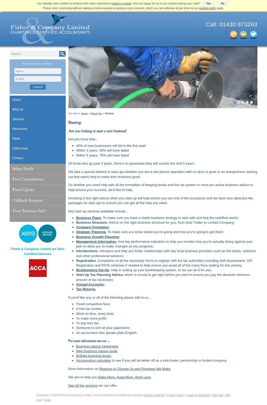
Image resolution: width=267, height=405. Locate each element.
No (222, 3)
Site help (218, 395)
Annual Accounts (90, 284)
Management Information (96, 242)
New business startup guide (97, 351)
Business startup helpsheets (97, 346)
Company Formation (92, 227)
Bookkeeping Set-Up (92, 270)
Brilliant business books (93, 356)
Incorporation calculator (93, 360)
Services (18, 119)
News (16, 138)
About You (96, 113)
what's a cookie (121, 3)
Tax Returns (85, 289)
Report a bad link (154, 395)
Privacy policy (175, 395)
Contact (17, 158)
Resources (19, 129)
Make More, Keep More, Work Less (124, 377)
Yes (208, 3)
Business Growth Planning (97, 237)
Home (16, 100)
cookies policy (207, 8)
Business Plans (88, 218)
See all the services (83, 385)
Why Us (17, 109)
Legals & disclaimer (198, 395)
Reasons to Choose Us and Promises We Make (134, 369)
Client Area (20, 148)
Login (47, 399)
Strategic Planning (91, 232)
